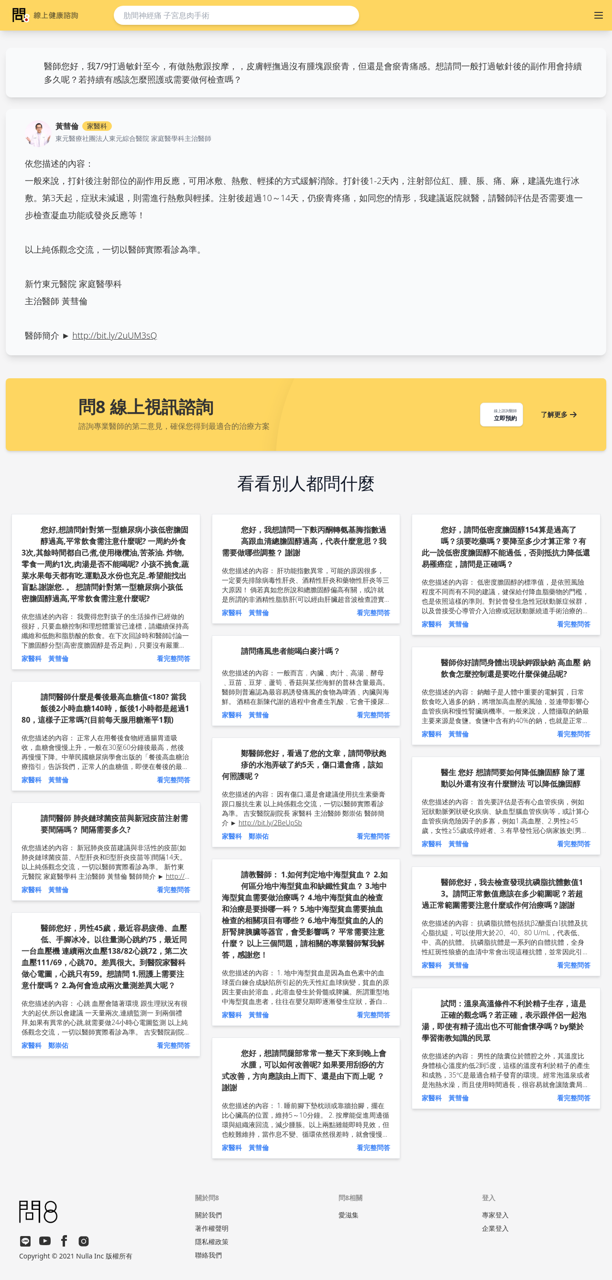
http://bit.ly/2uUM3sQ (114, 335)
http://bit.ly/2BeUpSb (270, 822)
